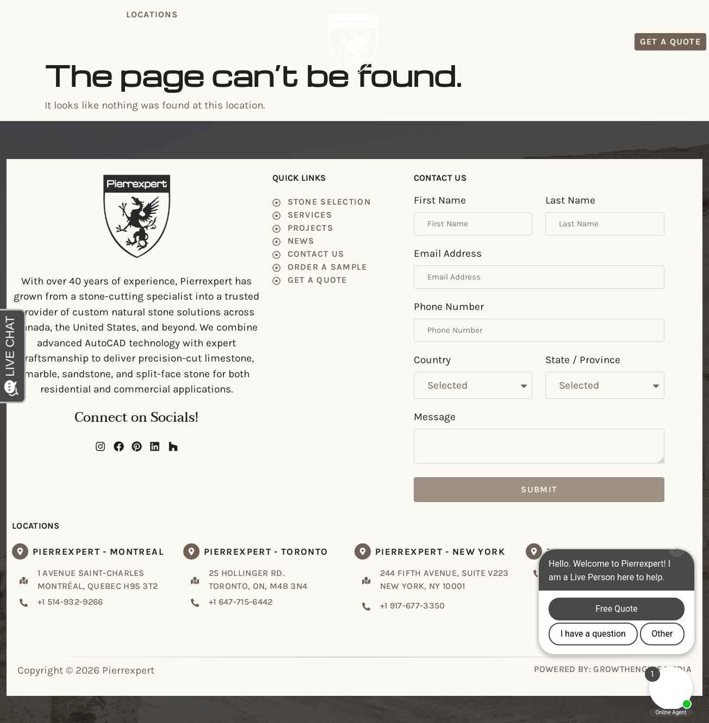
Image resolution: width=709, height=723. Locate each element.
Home (148, 41)
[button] (151, 15)
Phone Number (449, 307)
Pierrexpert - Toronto (266, 551)
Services (290, 41)
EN (682, 13)
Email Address (448, 254)
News (466, 41)
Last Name (570, 200)
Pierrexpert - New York (440, 551)
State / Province (582, 360)
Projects (417, 41)
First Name (440, 200)
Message (435, 417)
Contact (511, 41)
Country (432, 360)
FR (700, 13)
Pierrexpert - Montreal (98, 551)
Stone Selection (214, 41)
